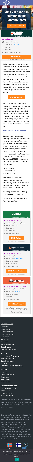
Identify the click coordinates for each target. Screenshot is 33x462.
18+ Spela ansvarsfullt (17, 36)
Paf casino (15, 44)
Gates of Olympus (7, 375)
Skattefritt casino (7, 332)
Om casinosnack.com (8, 388)
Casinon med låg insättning (10, 356)
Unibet (16, 225)
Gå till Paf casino (16, 26)
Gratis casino (5, 329)
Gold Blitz (4, 372)
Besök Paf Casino (16, 97)
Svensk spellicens (7, 361)
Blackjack (4, 342)
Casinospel (5, 327)
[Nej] (31, 455)
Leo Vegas (17, 291)
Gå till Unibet (16, 238)
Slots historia (5, 379)
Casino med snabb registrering (12, 366)
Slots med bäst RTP (8, 359)
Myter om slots (6, 382)
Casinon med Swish (8, 334)
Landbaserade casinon (9, 350)
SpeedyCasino (18, 258)
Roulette (4, 363)
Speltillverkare (6, 347)
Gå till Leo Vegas (16, 304)
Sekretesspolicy (6, 393)
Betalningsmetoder (7, 344)
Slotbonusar (5, 377)
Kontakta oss (5, 391)
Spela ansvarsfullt (7, 396)
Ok (17, 459)
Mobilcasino (5, 339)
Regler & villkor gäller (26, 36)
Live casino (5, 337)
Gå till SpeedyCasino (16, 271)
